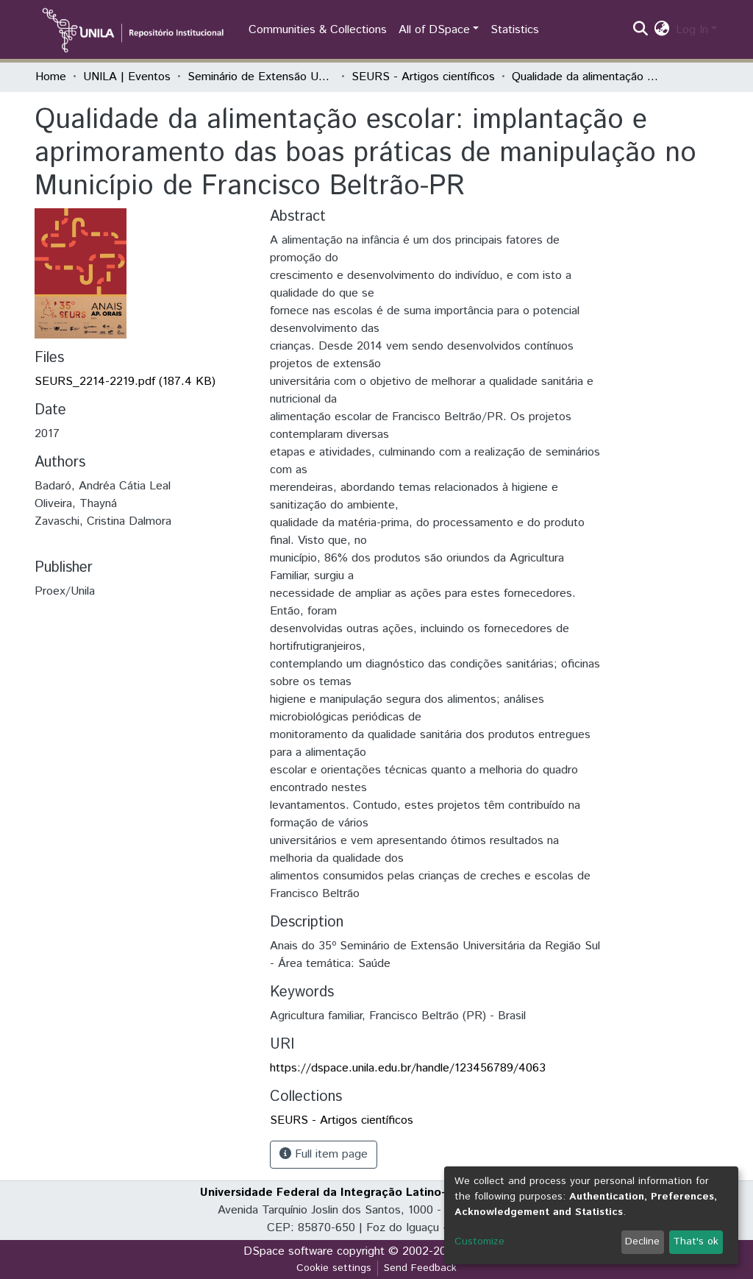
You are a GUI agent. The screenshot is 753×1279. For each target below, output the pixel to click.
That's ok (695, 1241)
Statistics (514, 29)
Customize (479, 1241)
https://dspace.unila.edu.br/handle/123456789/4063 (408, 1068)
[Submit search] (641, 30)
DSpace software (288, 1251)
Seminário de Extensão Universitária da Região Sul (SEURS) (261, 76)
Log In (692, 29)
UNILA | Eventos (127, 76)
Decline (642, 1241)
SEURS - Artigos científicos (423, 76)
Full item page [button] (323, 1154)
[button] (662, 30)
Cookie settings (333, 1268)
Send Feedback (420, 1268)
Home (50, 76)
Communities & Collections (318, 29)
